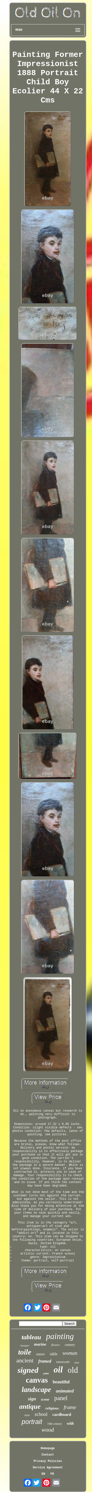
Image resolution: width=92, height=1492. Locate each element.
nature (40, 1354)
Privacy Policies (48, 1461)
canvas (37, 1380)
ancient (24, 1360)
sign (32, 1398)
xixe (27, 1415)
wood (48, 1430)
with (70, 1423)
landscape (36, 1389)
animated (65, 1390)
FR (52, 1474)
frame (70, 1407)
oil (58, 1369)
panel (60, 1398)
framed (44, 1361)
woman (69, 1353)
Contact (47, 1455)
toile (24, 1352)
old (73, 1370)
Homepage (48, 1448)
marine (40, 1344)
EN (43, 1474)
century (70, 1345)
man (76, 1362)
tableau (31, 1337)
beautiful (61, 1381)
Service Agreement (48, 1467)
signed (27, 1370)
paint (46, 1373)
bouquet (24, 1345)
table (53, 1354)
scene (45, 1399)
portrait (32, 1421)
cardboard (62, 1414)
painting (60, 1336)
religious (52, 1408)
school (41, 1414)
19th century (54, 1423)
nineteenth (62, 1362)
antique (29, 1406)
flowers (55, 1345)
